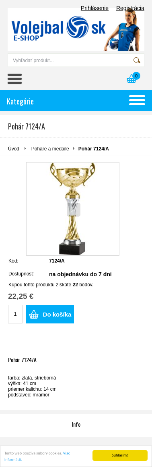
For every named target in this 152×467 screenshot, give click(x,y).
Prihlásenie (95, 8)
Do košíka (57, 314)
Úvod (13, 149)
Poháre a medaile (50, 149)
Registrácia (130, 8)
